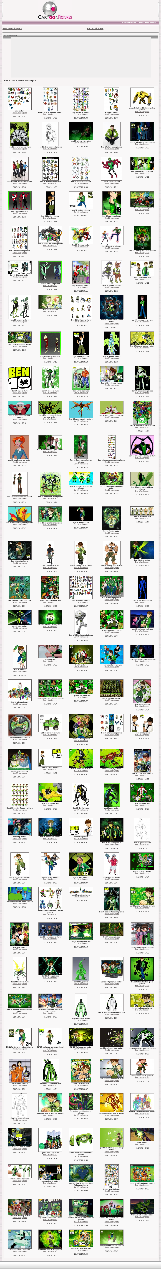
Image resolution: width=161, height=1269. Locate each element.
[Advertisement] (22, 10)
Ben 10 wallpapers (20, 113)
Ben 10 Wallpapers (12, 28)
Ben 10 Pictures (95, 28)
